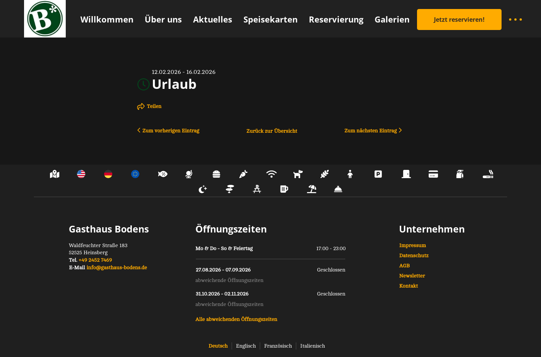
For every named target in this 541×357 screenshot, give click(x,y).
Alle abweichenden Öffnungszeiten (236, 319)
